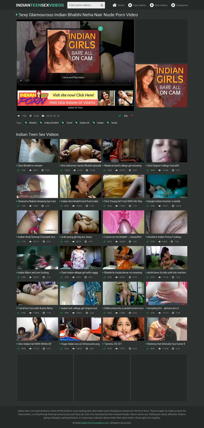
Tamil (66, 122)
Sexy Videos (137, 5)
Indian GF (82, 122)
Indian (97, 122)
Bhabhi (30, 122)
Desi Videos (158, 5)
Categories (179, 5)
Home (118, 5)
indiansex (40, 5)
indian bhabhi (48, 122)
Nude (111, 122)
